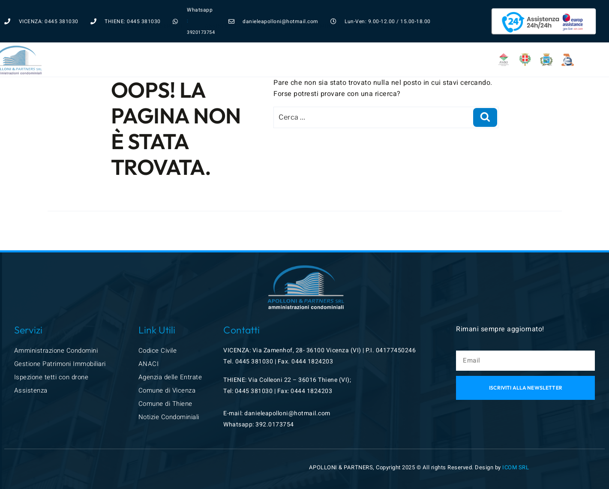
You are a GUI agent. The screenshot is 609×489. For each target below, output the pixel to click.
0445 (243, 361)
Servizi (176, 42)
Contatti (422, 42)
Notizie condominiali (307, 42)
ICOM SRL (515, 467)
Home (138, 42)
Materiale (372, 42)
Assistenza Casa (231, 42)
